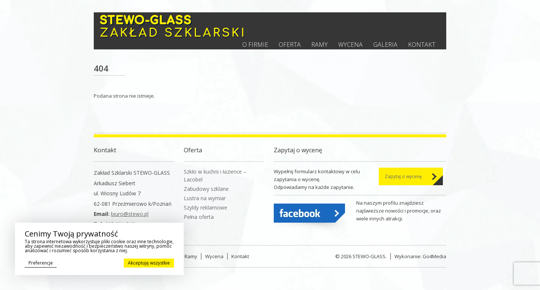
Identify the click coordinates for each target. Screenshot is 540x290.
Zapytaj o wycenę (403, 176)
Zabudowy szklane (206, 188)
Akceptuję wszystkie (149, 263)
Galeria (385, 44)
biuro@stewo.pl (129, 213)
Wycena (350, 44)
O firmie (255, 44)
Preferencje (40, 263)
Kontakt (421, 44)
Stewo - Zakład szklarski (172, 26)
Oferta (290, 44)
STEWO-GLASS (369, 256)
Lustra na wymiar (205, 198)
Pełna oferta (199, 216)
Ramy (319, 44)
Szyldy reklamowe (205, 207)
